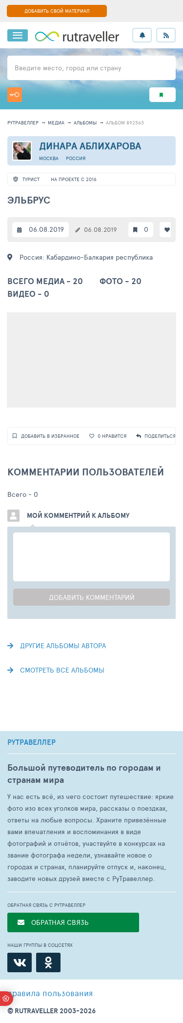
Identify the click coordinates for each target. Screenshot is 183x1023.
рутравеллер (23, 122)
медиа (56, 122)
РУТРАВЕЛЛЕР (31, 742)
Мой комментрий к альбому (78, 515)
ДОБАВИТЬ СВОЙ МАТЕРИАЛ (56, 10)
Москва (49, 158)
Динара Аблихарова (90, 146)
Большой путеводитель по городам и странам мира (84, 773)
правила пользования (50, 992)
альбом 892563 (125, 122)
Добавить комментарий (92, 597)
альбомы (85, 122)
